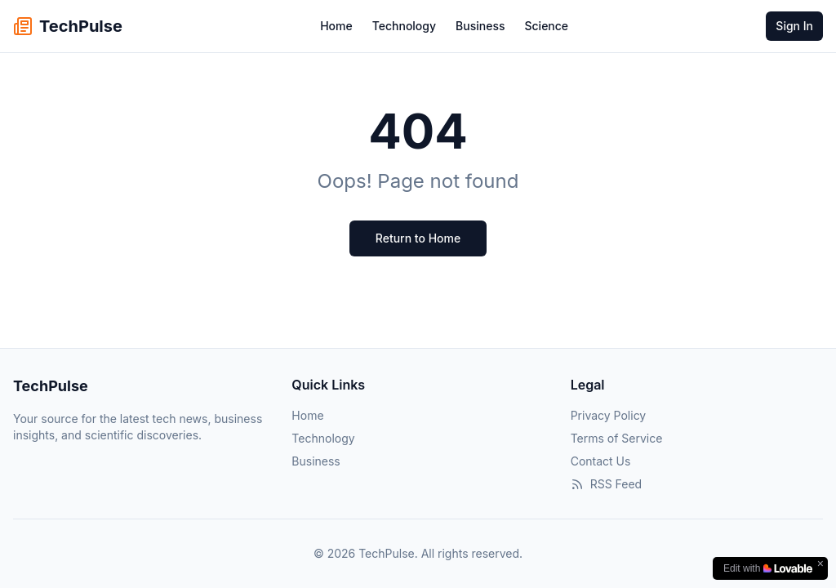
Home (336, 26)
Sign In (794, 26)
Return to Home (418, 238)
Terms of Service (617, 438)
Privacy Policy (609, 415)
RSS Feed (607, 484)
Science (546, 26)
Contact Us (601, 461)
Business (480, 26)
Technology (404, 26)
